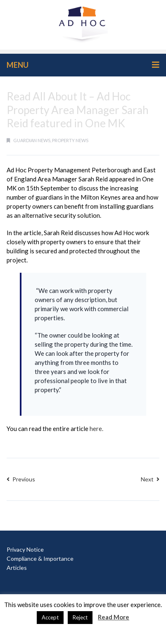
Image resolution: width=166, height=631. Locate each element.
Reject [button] (80, 617)
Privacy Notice (25, 549)
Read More (113, 617)
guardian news (31, 140)
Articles (17, 567)
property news (70, 140)
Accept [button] (50, 617)
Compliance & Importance (40, 558)
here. (96, 428)
